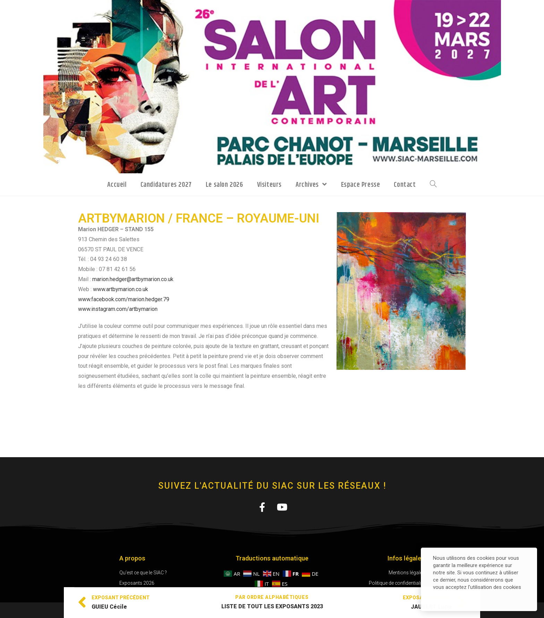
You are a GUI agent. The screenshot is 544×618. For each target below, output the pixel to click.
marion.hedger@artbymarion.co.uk (132, 279)
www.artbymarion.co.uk (120, 289)
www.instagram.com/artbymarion (118, 309)
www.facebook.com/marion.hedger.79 (123, 299)
